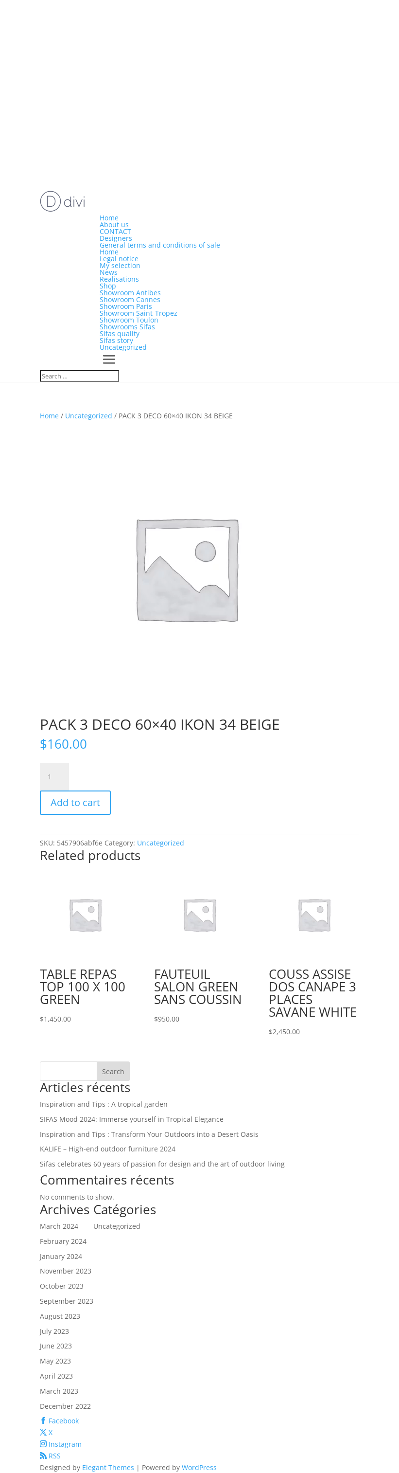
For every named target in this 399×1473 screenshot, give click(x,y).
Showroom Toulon (129, 319)
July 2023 (54, 1331)
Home (109, 217)
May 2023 (55, 1360)
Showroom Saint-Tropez (138, 313)
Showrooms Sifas (127, 326)
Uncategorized (123, 347)
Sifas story (116, 340)
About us (114, 224)
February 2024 (63, 1241)
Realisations (119, 279)
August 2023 (60, 1316)
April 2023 (56, 1376)
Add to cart (75, 802)
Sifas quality (119, 333)
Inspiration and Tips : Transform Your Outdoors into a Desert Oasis (149, 1134)
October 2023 (62, 1286)
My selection (120, 265)
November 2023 (65, 1270)
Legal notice (119, 258)
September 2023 (66, 1301)
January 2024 (61, 1256)
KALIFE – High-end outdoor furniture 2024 (107, 1148)
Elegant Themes (108, 1467)
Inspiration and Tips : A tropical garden (104, 1104)
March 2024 (59, 1226)
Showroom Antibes (130, 292)
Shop (108, 285)
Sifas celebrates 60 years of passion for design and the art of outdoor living (162, 1163)
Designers (116, 238)
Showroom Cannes (130, 299)
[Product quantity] (54, 776)
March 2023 (59, 1391)
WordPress (199, 1467)
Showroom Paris (126, 306)
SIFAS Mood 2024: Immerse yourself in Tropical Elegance (132, 1119)
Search (113, 1071)
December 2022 (65, 1406)
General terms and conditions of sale (160, 245)
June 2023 (56, 1345)
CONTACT (115, 231)
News (109, 272)
